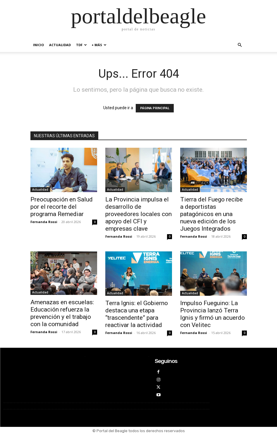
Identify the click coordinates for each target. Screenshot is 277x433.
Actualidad (60, 45)
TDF (81, 45)
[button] (240, 45)
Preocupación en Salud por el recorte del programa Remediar (61, 207)
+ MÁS (99, 45)
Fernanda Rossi (43, 222)
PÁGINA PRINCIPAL (154, 108)
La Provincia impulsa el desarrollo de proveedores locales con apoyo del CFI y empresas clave (138, 214)
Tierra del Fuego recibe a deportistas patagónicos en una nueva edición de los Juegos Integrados (211, 214)
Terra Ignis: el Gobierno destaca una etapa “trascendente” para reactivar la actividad (136, 314)
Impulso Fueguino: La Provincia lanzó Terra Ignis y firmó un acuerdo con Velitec (212, 314)
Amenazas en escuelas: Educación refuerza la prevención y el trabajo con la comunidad (62, 313)
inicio (38, 45)
